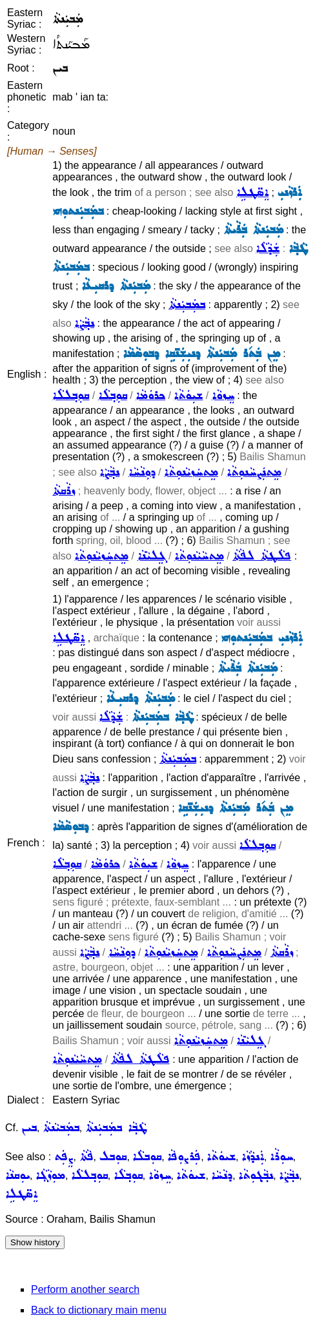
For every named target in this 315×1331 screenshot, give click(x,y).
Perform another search (85, 1289)
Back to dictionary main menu (99, 1310)
